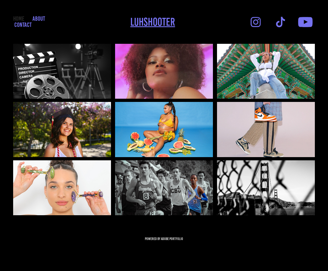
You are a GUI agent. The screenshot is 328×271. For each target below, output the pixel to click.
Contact (23, 24)
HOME (18, 18)
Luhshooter (152, 22)
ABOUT (38, 18)
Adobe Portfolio (172, 239)
